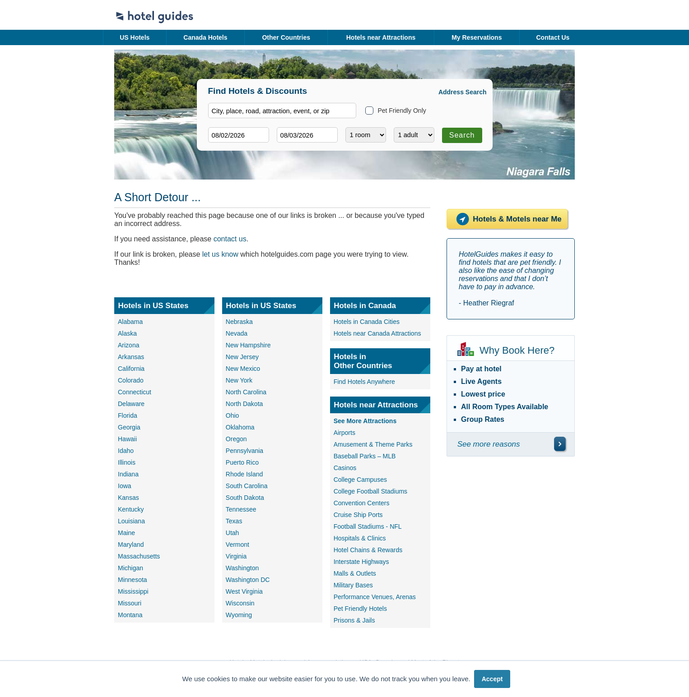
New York (239, 380)
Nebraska (239, 321)
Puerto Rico (242, 462)
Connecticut (134, 392)
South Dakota (245, 497)
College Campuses (360, 479)
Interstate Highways (361, 561)
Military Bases (353, 585)
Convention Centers (362, 503)
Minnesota (132, 579)
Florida (127, 415)
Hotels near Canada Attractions (377, 333)
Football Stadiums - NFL (368, 526)
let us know (220, 254)
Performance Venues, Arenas (375, 596)
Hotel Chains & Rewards (368, 550)
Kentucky (131, 509)
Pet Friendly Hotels (360, 608)
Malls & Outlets (355, 573)
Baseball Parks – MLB (365, 456)
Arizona (128, 345)
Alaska (127, 333)
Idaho (126, 450)
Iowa (124, 485)
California (131, 368)
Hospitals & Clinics (360, 538)
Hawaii (127, 439)
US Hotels (134, 37)
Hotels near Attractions (381, 37)
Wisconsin (240, 603)
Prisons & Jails (354, 620)
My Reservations (477, 37)
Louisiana (131, 521)
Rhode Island (244, 474)
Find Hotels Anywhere (364, 381)
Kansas (128, 497)
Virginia (236, 556)
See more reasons (488, 444)
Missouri (129, 603)
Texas (234, 521)
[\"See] (560, 444)
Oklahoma (240, 427)
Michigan (130, 568)
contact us (230, 239)
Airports (344, 432)
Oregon (236, 439)
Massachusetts (139, 556)
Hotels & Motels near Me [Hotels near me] (507, 219)
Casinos (345, 467)
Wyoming (239, 615)
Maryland (131, 544)
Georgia (129, 427)
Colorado (131, 380)
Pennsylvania (244, 450)
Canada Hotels (205, 37)
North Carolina (246, 392)
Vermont (237, 544)
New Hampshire (248, 345)
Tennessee (241, 509)
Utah (232, 532)
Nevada (236, 333)
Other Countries (286, 37)
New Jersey (242, 356)
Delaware (131, 403)
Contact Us (552, 37)
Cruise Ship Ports (358, 514)
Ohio (232, 415)
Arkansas (131, 356)
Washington (242, 568)
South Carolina (247, 485)
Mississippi (133, 591)
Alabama (130, 321)
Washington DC (248, 579)
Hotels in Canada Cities (367, 321)
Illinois (126, 462)
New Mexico (243, 368)
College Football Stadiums (370, 491)
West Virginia (244, 591)
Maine (126, 532)
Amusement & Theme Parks (373, 444)
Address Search (462, 92)
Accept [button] (492, 679)
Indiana (128, 474)
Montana (130, 615)
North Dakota (244, 403)
